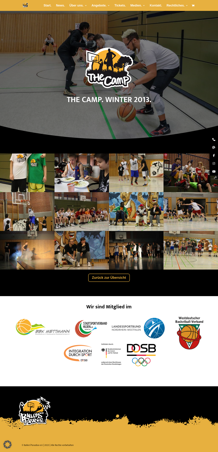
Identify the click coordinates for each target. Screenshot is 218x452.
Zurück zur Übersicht (109, 277)
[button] (7, 444)
